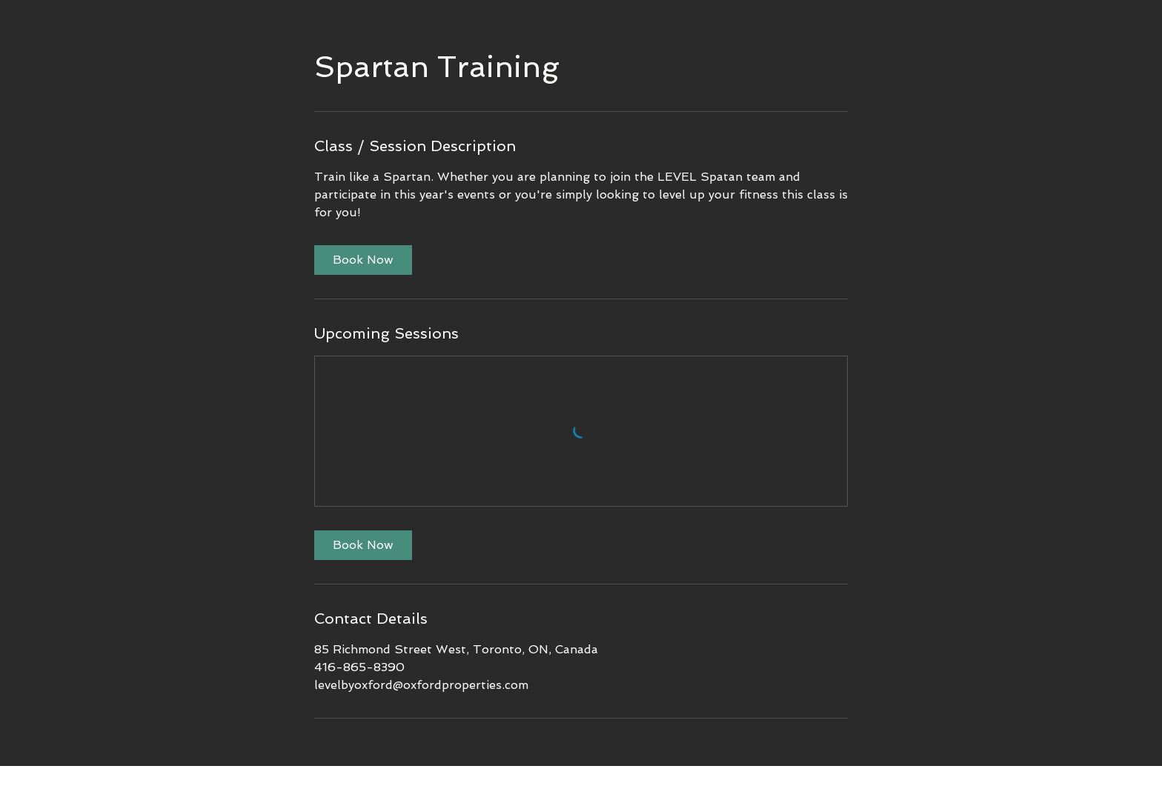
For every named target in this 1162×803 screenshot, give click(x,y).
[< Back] (393, 781)
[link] (363, 260)
